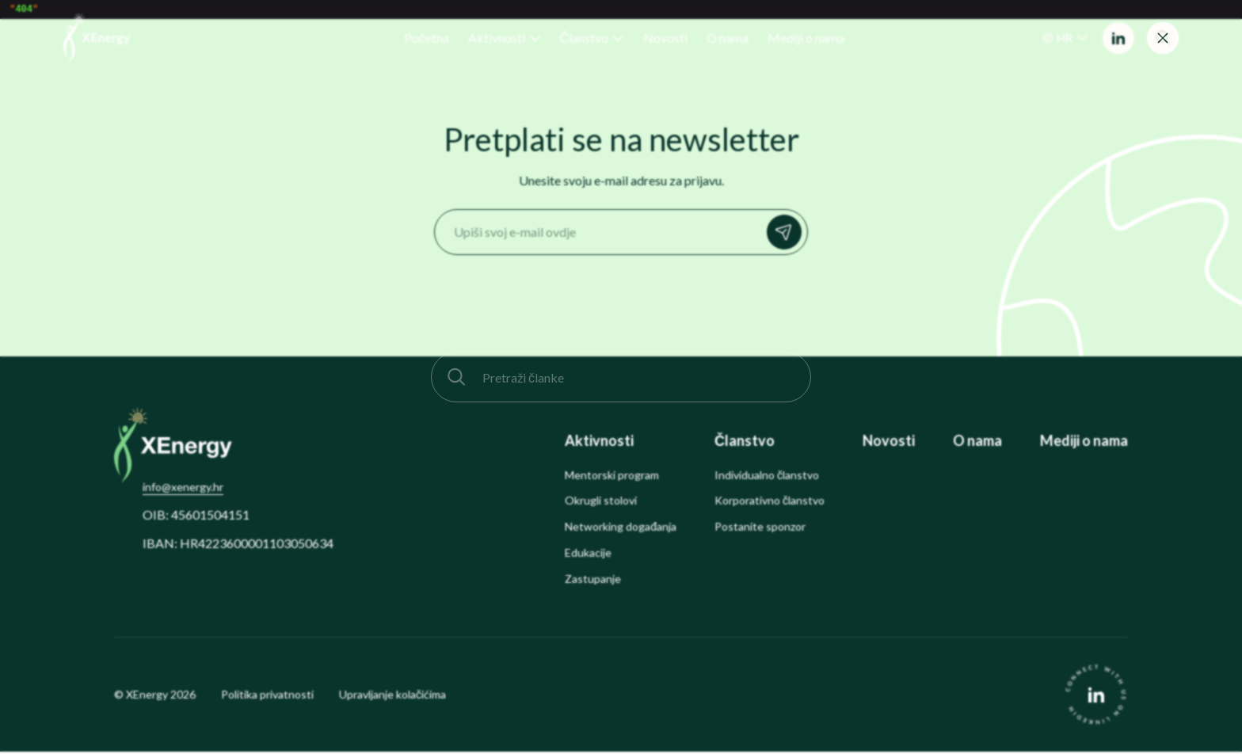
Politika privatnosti (267, 697)
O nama (977, 443)
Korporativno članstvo (769, 503)
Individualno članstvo (766, 477)
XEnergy (147, 696)
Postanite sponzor (760, 529)
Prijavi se (788, 234)
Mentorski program (612, 477)
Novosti (889, 443)
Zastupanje (593, 581)
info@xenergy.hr (183, 489)
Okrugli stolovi (601, 503)
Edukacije (588, 555)
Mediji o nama (1084, 443)
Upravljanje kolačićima (392, 697)
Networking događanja (620, 529)
